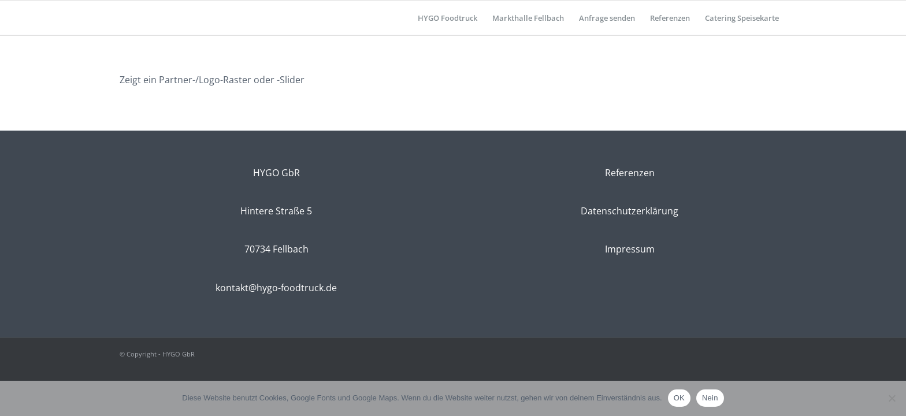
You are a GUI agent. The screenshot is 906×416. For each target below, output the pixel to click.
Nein (710, 397)
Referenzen (630, 172)
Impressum (630, 249)
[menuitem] (447, 18)
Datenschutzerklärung (629, 211)
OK (679, 397)
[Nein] (891, 398)
